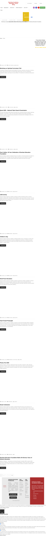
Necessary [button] (2, 522)
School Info (12, 7)
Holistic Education (19, 7)
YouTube (34, 495)
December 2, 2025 (4, 359)
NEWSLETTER (13, 497)
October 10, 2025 (4, 454)
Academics (21, 487)
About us (20, 482)
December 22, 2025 (4, 107)
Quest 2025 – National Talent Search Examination (13, 110)
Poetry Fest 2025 (4, 362)
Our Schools (29, 3)
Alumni (41, 3)
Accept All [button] (7, 507)
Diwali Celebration (5, 404)
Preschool (27, 487)
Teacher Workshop (11, 65)
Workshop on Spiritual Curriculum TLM (10, 68)
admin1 (17, 65)
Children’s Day (4, 236)
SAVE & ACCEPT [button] (3, 535)
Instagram (35, 498)
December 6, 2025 (4, 191)
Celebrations (11, 149)
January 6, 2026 (3, 65)
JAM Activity (3, 194)
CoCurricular (11, 107)
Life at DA (25, 7)
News (1, 10)
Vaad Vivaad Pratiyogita (6, 320)
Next (12, 475)
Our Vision (21, 484)
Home (2, 7)
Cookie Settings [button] (2, 507)
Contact (35, 3)
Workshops (27, 497)
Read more (3, 161)
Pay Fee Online (42, 7)
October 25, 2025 (4, 401)
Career (20, 489)
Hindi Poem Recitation (6, 278)
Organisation (6, 7)
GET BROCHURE (13, 494)
